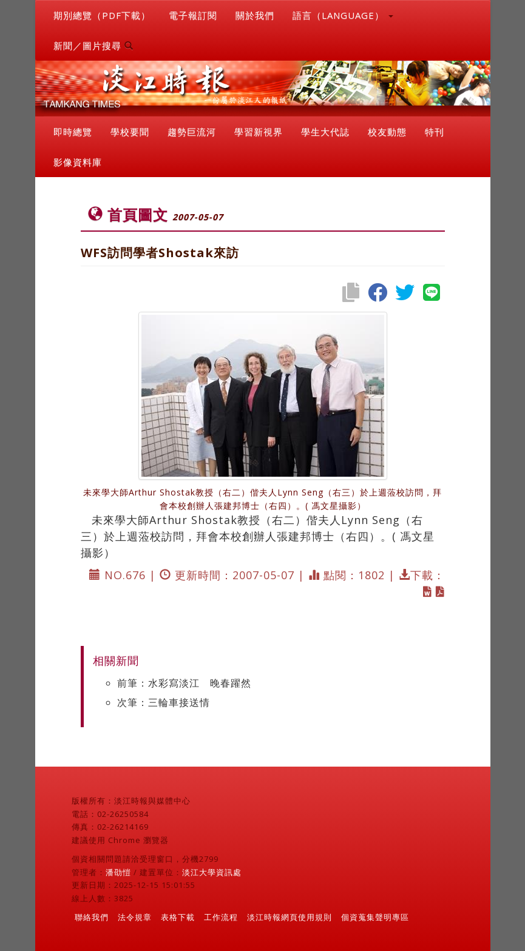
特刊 (434, 132)
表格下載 (178, 917)
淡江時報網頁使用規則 (289, 917)
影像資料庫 (77, 162)
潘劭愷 (118, 872)
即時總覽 (72, 132)
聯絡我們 (92, 917)
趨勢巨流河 (192, 132)
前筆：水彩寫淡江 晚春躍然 (184, 683)
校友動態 (387, 132)
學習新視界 (258, 132)
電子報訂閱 (193, 15)
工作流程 (221, 917)
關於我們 (254, 15)
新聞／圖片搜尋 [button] (93, 45)
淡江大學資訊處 (212, 872)
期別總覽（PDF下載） (102, 15)
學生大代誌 (325, 132)
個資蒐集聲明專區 (375, 917)
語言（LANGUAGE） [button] (343, 15)
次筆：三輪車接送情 (163, 702)
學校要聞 (129, 132)
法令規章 (135, 917)
